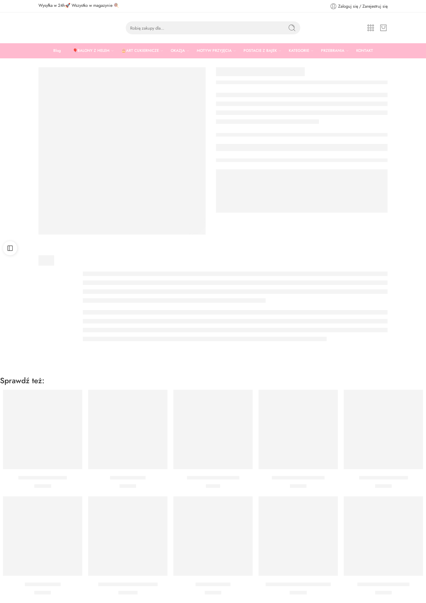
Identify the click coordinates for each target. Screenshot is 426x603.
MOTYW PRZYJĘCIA (214, 51)
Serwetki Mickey (128, 477)
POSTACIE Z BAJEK (260, 51)
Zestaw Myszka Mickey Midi (128, 584)
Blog (57, 50)
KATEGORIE (299, 51)
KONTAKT (364, 50)
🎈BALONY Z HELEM (91, 51)
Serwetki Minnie (213, 584)
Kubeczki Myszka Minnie (213, 477)
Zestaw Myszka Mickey (42, 477)
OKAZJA (178, 51)
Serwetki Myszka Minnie (383, 584)
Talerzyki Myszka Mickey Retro (298, 584)
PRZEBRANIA (332, 51)
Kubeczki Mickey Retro (383, 477)
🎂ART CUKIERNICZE (140, 51)
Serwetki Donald (43, 584)
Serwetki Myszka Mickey (298, 477)
